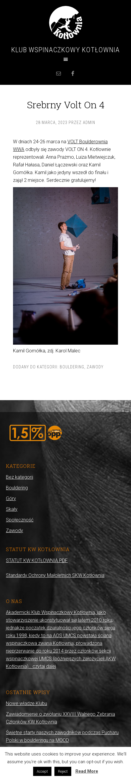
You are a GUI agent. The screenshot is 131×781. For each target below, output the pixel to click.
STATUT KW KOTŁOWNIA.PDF (37, 560)
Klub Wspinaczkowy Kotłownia (65, 50)
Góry (11, 498)
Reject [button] (63, 771)
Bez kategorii (19, 477)
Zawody (95, 367)
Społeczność (19, 520)
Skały (11, 509)
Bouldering (72, 367)
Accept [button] (42, 771)
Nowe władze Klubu (26, 703)
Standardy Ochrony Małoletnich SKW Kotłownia (55, 575)
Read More (86, 771)
